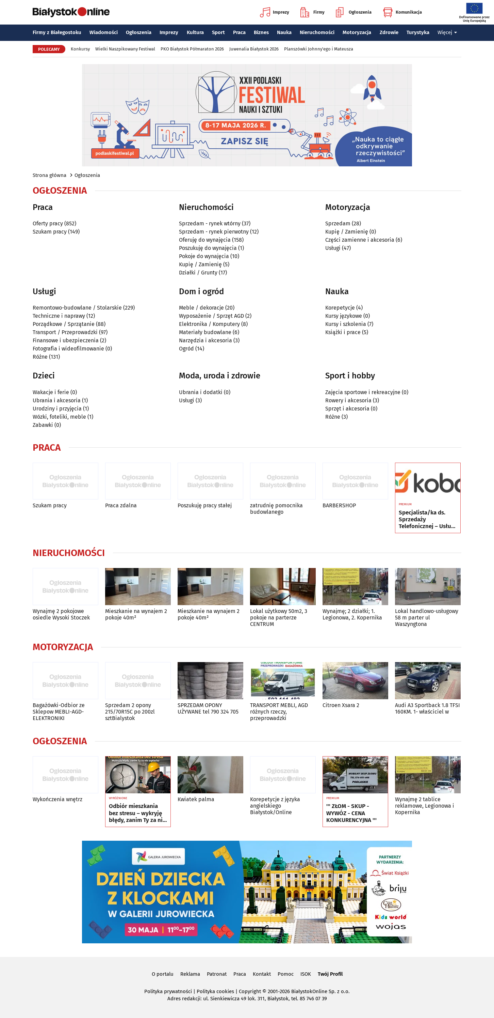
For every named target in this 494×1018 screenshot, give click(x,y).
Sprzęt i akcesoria (347, 408)
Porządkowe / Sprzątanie (64, 324)
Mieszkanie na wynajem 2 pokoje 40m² (136, 614)
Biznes (261, 32)
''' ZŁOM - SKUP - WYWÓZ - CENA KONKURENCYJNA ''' (351, 813)
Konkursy (80, 49)
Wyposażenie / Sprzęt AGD (211, 316)
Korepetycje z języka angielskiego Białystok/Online (275, 805)
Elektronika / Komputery (209, 324)
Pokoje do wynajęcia (204, 256)
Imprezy (274, 12)
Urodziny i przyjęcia (57, 408)
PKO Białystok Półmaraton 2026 (192, 49)
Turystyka (418, 32)
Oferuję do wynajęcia (205, 240)
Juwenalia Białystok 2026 (254, 49)
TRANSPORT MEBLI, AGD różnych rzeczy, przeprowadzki (279, 711)
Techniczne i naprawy (59, 316)
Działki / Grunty (198, 272)
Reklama (190, 974)
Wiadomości (103, 32)
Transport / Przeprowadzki (65, 332)
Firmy (312, 12)
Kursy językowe (343, 316)
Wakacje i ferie (51, 392)
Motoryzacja (357, 32)
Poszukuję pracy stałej (205, 505)
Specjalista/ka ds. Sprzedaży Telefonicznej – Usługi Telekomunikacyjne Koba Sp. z (427, 519)
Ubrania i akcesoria (57, 400)
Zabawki (43, 425)
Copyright (250, 991)
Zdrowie (389, 32)
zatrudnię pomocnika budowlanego (276, 508)
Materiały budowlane (205, 332)
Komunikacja (402, 12)
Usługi (333, 248)
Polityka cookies (215, 991)
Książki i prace (343, 332)
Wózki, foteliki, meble (59, 417)
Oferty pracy (48, 223)
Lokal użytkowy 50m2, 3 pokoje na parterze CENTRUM (278, 617)
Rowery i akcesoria (348, 400)
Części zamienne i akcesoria (359, 240)
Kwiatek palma (196, 799)
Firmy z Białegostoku (57, 32)
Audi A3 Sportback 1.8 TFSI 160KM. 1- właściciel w (427, 708)
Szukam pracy (50, 231)
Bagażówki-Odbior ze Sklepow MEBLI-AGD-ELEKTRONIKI (59, 711)
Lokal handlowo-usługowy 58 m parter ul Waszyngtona (426, 617)
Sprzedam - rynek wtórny (210, 223)
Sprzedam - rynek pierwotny (214, 231)
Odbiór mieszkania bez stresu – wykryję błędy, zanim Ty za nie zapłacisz (137, 813)
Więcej (447, 32)
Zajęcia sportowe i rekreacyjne (362, 392)
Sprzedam (337, 223)
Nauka (284, 32)
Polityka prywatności (168, 991)
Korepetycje (340, 307)
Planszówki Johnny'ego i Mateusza (318, 49)
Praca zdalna (121, 505)
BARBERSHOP (339, 505)
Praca (239, 32)
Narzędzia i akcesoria (205, 340)
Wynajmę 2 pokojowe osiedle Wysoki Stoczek (61, 614)
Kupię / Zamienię (200, 264)
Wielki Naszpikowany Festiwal (125, 49)
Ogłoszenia (354, 12)
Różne (40, 357)
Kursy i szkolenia (345, 324)
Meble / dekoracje (201, 307)
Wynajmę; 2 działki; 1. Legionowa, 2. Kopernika (352, 614)
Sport (218, 32)
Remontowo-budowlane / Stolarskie (77, 307)
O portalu (163, 974)
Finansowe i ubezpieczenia (66, 340)
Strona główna (49, 175)
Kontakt (262, 974)
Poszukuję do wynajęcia (208, 248)
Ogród (186, 348)
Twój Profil (330, 974)
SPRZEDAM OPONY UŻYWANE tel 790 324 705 (208, 708)
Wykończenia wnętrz (57, 799)
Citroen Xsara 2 (341, 705)
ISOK (305, 974)
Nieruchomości (317, 32)
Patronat (217, 974)
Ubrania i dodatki (201, 392)
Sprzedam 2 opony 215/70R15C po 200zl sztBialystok (130, 711)
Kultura (195, 32)
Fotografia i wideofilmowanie (68, 348)
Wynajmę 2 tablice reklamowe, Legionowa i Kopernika (424, 805)
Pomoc (286, 974)
